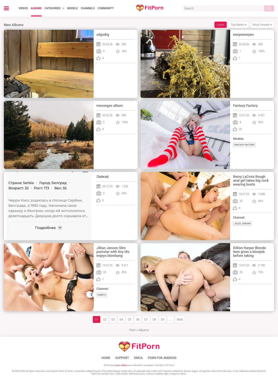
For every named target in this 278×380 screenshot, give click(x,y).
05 (129, 319)
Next (180, 319)
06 (138, 319)
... (171, 319)
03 (113, 319)
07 (146, 319)
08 (154, 319)
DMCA (138, 358)
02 (105, 319)
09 (162, 319)
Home (106, 358)
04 (121, 319)
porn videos (121, 365)
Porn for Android (162, 358)
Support (122, 358)
